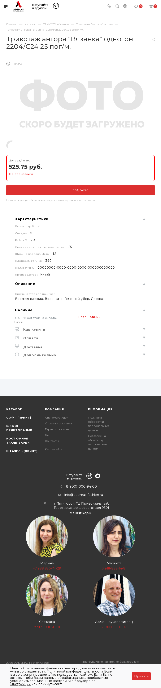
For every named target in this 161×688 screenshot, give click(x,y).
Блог (48, 435)
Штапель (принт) (22, 451)
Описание (25, 284)
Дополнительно (39, 355)
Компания (54, 409)
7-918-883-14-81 (114, 568)
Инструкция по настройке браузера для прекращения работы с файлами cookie (110, 664)
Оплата (30, 338)
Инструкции (20, 684)
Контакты (52, 441)
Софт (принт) (18, 417)
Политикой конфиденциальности (75, 671)
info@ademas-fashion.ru (83, 495)
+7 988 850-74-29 (47, 568)
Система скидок (56, 417)
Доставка (32, 347)
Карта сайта (53, 449)
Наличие (24, 310)
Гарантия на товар (58, 429)
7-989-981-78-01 (47, 627)
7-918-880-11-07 (114, 627)
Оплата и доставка (58, 423)
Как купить (33, 329)
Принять (141, 676)
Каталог (14, 409)
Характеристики (31, 219)
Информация (100, 409)
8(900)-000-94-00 (81, 486)
